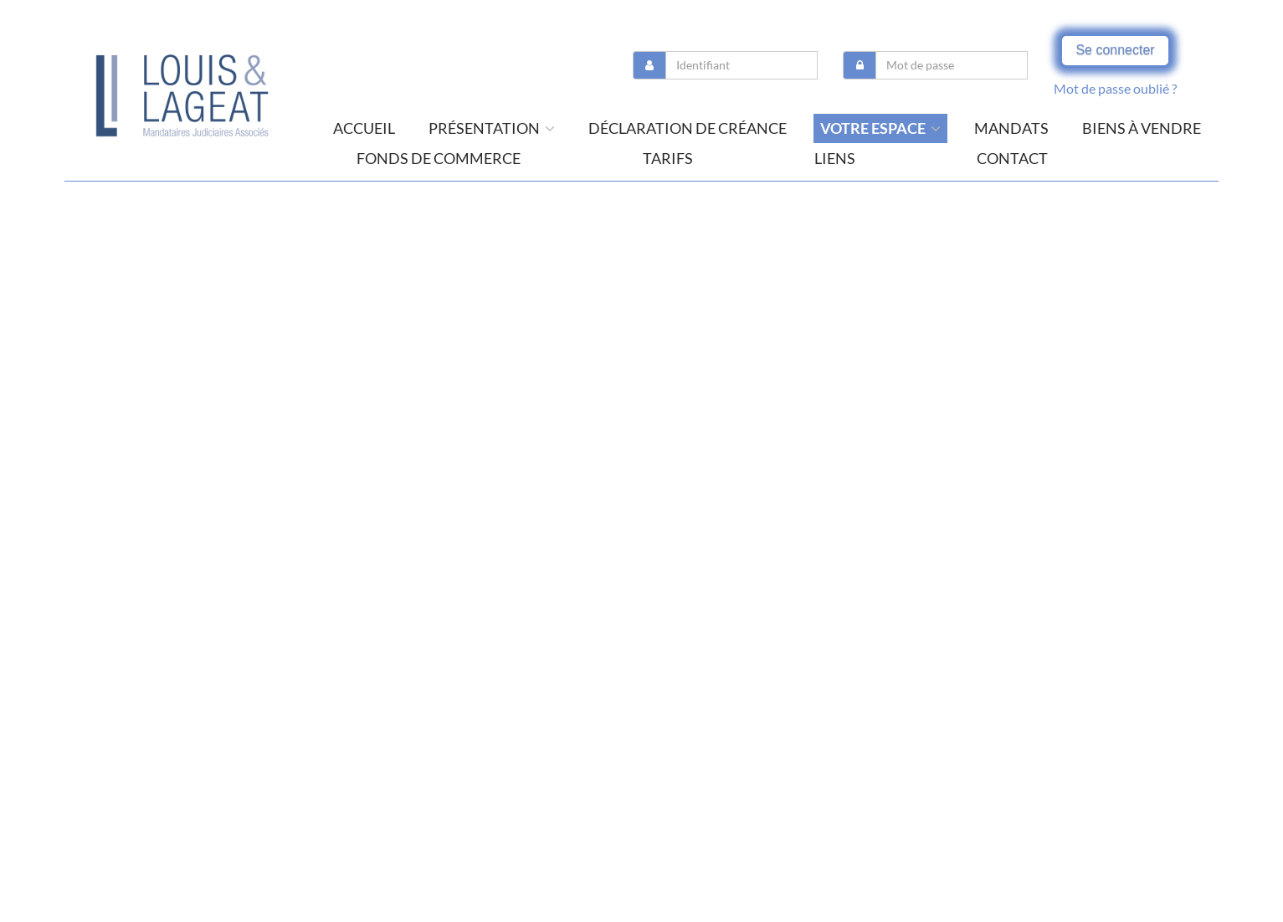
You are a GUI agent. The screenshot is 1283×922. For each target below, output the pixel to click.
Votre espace (880, 128)
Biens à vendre (1141, 128)
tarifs (668, 158)
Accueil (364, 128)
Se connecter (1114, 50)
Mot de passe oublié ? (1115, 88)
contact (1012, 158)
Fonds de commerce (439, 158)
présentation (492, 128)
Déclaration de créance (687, 128)
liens (834, 158)
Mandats (1011, 128)
